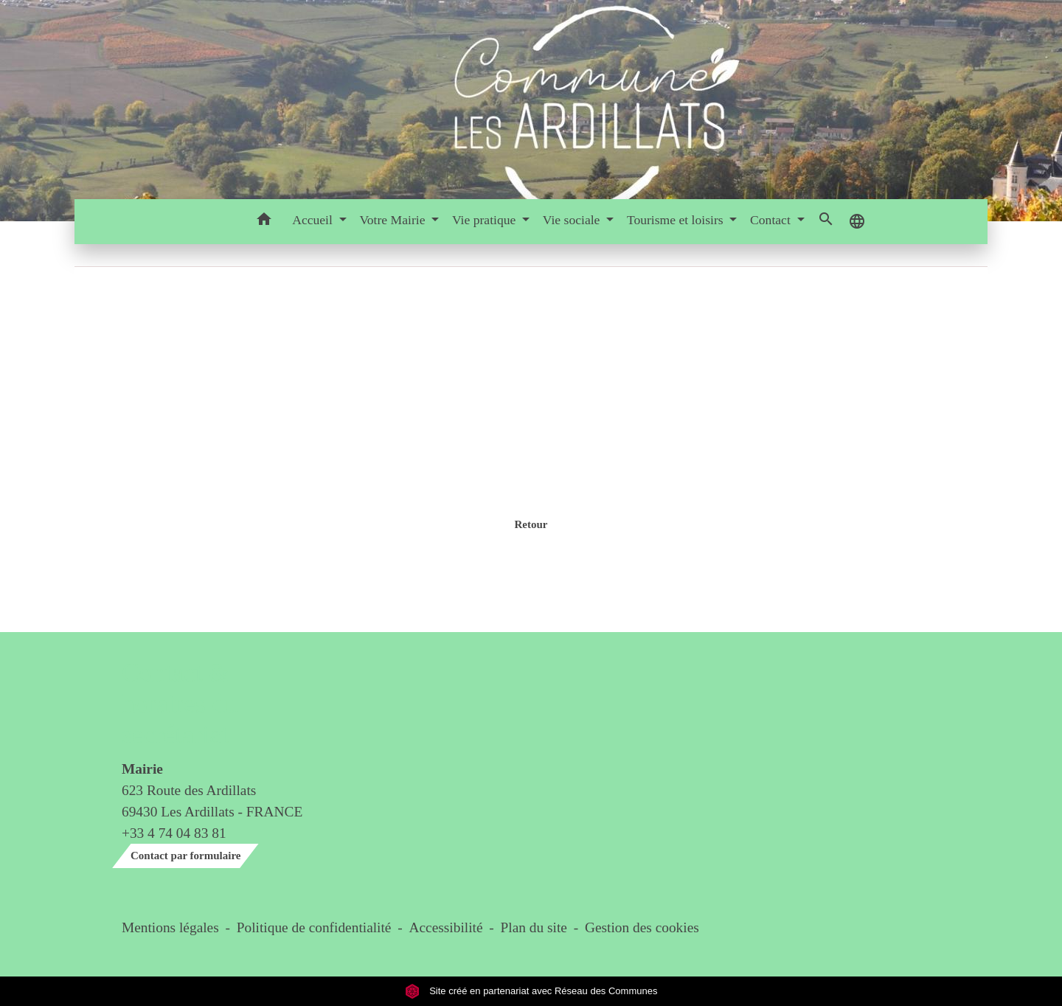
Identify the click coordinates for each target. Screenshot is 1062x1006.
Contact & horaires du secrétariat (179, 704)
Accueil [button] (314, 219)
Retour (530, 524)
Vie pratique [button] (485, 219)
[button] (263, 221)
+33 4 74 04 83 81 (174, 833)
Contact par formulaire (185, 855)
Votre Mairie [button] (393, 219)
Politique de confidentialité (314, 927)
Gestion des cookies (642, 927)
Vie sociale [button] (573, 219)
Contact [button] (772, 219)
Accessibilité (446, 927)
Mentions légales (170, 927)
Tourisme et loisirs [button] (676, 219)
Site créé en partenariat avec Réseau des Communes (531, 990)
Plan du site (534, 927)
